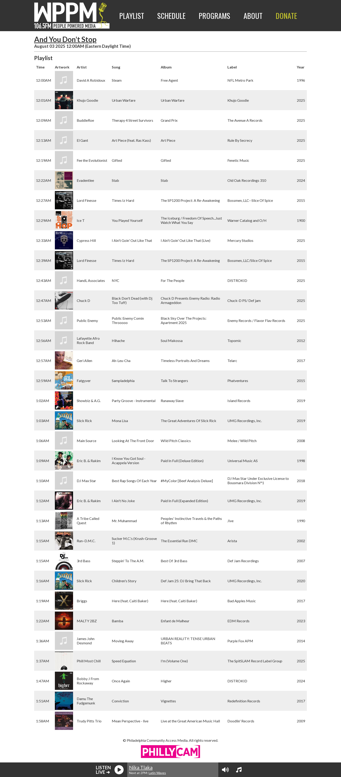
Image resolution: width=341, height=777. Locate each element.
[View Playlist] (238, 769)
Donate (286, 15)
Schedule (171, 15)
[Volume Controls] (225, 769)
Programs (214, 15)
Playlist (131, 15)
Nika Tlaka (141, 767)
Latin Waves (157, 773)
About (253, 15)
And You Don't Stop (65, 39)
